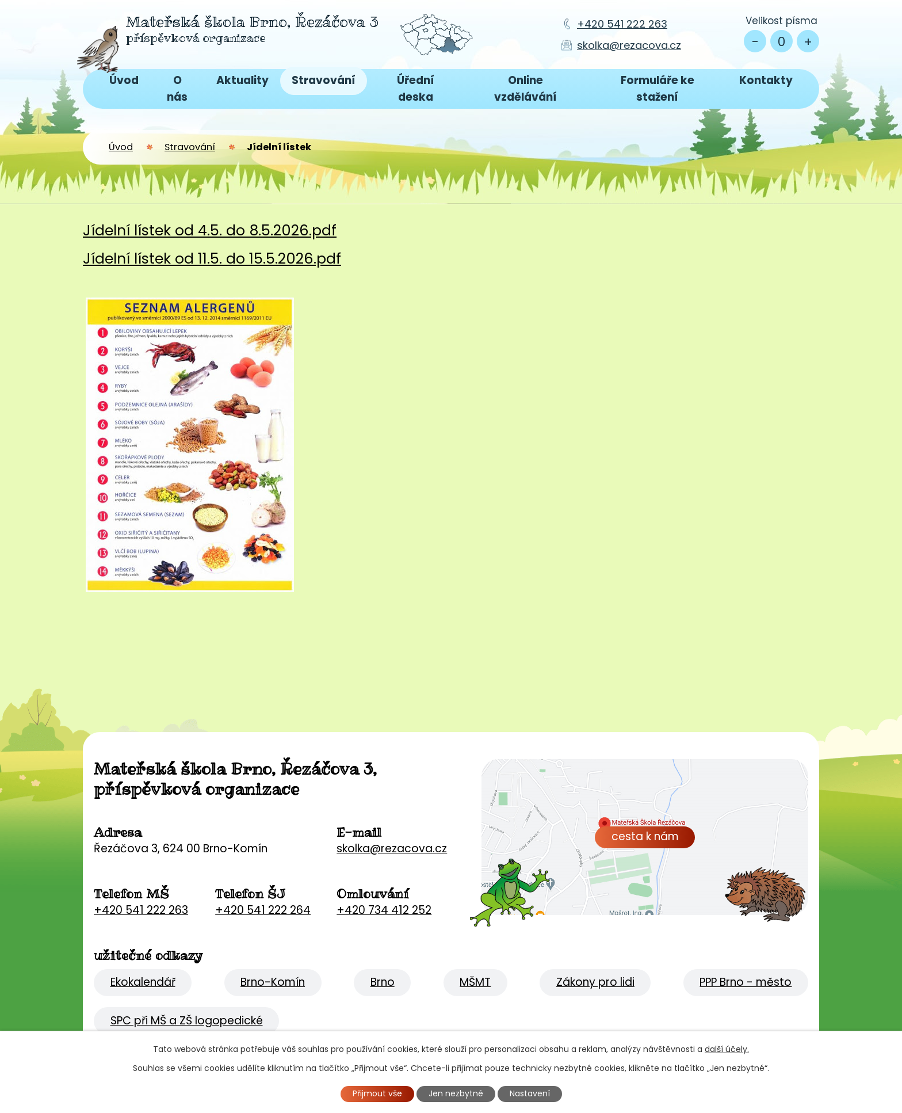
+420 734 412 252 (384, 910)
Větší (808, 41)
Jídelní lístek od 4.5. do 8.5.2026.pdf (210, 230)
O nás (177, 88)
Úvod (124, 80)
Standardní (781, 41)
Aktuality (242, 80)
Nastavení (530, 1093)
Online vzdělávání (525, 88)
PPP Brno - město (746, 982)
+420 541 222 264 (263, 910)
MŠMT (475, 982)
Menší (755, 41)
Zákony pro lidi (595, 982)
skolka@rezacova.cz (629, 45)
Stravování (324, 80)
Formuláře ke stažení (657, 88)
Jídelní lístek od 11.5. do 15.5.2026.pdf (212, 259)
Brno (382, 982)
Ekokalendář (142, 982)
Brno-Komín (272, 982)
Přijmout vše (377, 1093)
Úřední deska (415, 88)
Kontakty (766, 80)
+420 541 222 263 (622, 24)
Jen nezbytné (456, 1093)
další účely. (727, 1049)
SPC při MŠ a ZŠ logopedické (186, 1020)
